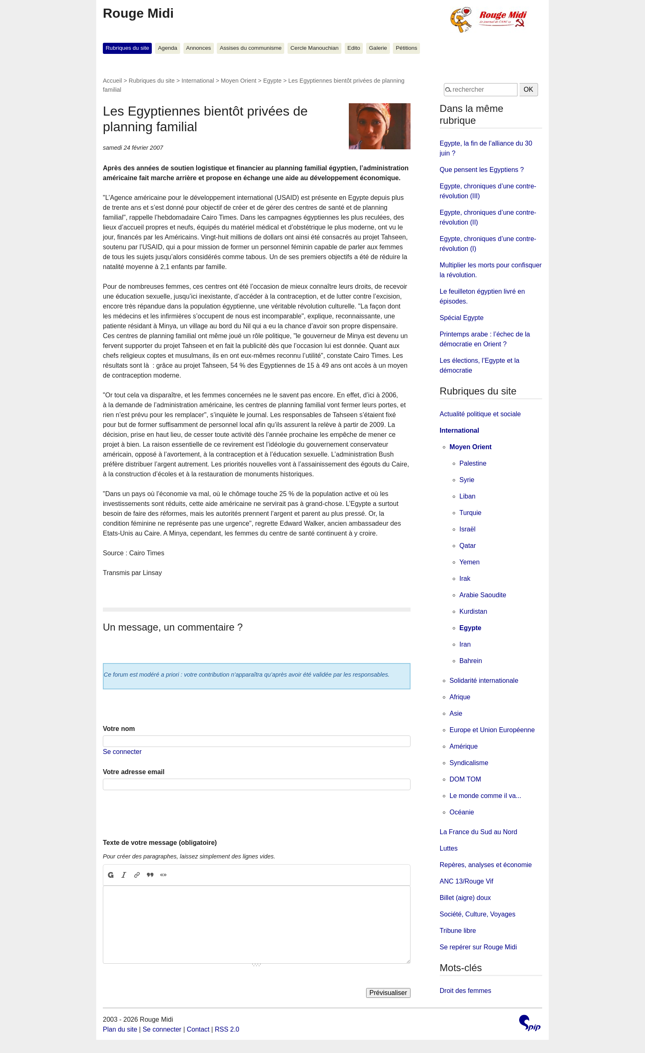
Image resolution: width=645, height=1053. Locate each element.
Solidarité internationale (484, 680)
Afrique (460, 696)
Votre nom (119, 728)
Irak (465, 578)
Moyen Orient (238, 80)
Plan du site (120, 1029)
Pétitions (406, 48)
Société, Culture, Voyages (477, 914)
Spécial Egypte (462, 317)
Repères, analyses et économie (486, 864)
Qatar (467, 545)
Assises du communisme (250, 48)
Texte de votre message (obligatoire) (160, 842)
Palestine (473, 463)
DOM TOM (465, 779)
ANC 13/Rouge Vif (466, 881)
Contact (198, 1029)
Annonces (198, 48)
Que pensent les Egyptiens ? (482, 169)
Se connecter (122, 751)
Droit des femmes (465, 990)
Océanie (462, 812)
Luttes (449, 848)
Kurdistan (473, 611)
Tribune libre (458, 930)
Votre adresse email (134, 771)
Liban (467, 496)
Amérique (464, 746)
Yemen (469, 562)
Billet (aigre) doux (465, 897)
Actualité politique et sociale (480, 414)
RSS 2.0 (227, 1029)
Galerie (378, 48)
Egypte (272, 80)
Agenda (167, 48)
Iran (465, 644)
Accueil (112, 80)
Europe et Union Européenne (492, 729)
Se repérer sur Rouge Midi (478, 947)
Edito (354, 48)
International (197, 80)
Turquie (470, 512)
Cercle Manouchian (314, 48)
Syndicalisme (469, 762)
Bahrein (470, 660)
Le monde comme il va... (485, 795)
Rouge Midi (138, 13)
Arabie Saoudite (482, 594)
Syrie (466, 479)
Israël (467, 529)
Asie (456, 713)
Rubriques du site (127, 48)
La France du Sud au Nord (478, 831)
